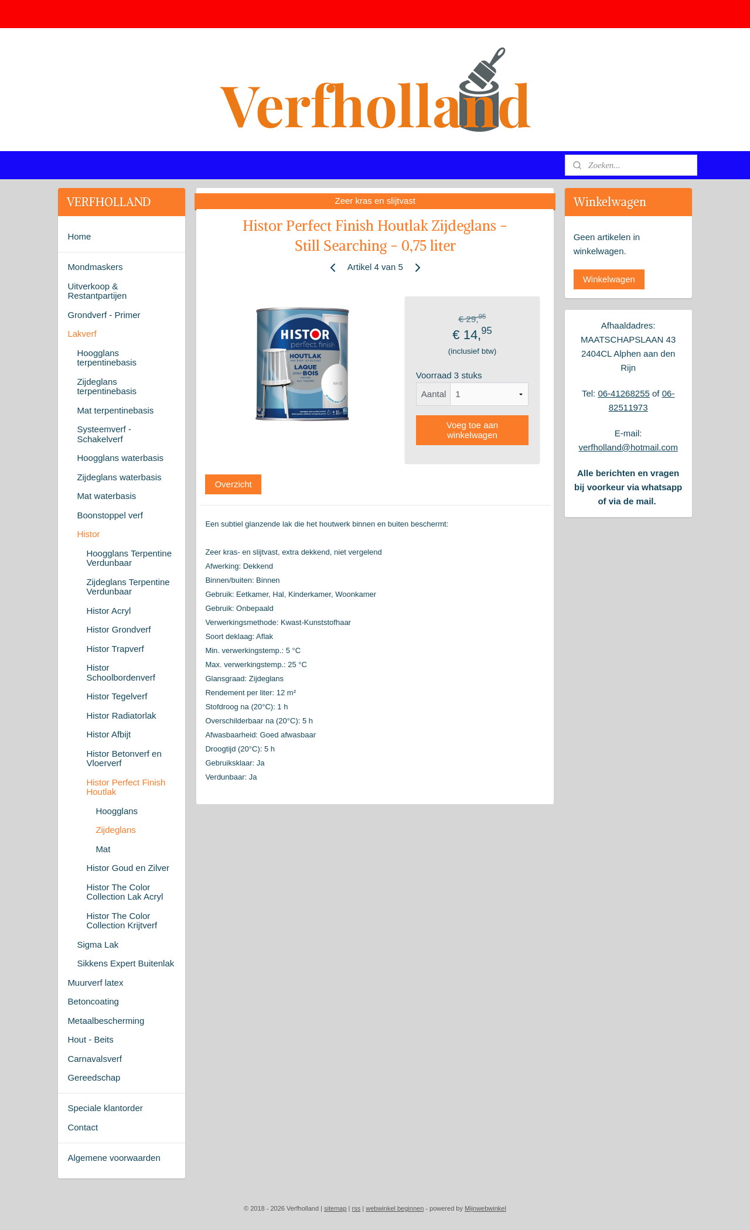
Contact (82, 1127)
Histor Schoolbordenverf (120, 672)
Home (79, 236)
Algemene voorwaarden (113, 1158)
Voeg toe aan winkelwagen (471, 430)
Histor (88, 534)
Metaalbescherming (105, 1021)
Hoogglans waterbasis (120, 458)
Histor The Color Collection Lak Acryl (124, 892)
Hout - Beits (90, 1039)
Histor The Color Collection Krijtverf (121, 921)
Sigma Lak (97, 944)
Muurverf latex (95, 983)
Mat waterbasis (106, 496)
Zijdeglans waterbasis (119, 477)
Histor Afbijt (108, 734)
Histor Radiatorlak (121, 715)
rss (356, 1208)
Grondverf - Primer (103, 315)
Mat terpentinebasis (115, 410)
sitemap (335, 1208)
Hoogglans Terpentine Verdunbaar (129, 558)
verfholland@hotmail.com (627, 447)
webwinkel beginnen (395, 1208)
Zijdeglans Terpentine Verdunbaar (127, 587)
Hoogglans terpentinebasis (107, 358)
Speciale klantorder (104, 1108)
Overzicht (232, 484)
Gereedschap (93, 1077)
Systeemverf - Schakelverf (104, 434)
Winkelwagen (609, 279)
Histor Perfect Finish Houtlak (125, 787)
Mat (103, 849)
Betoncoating (93, 1001)
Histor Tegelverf (116, 696)
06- (604, 393)
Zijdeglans (115, 830)
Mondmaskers (94, 267)
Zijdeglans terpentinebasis (107, 387)
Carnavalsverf (94, 1059)
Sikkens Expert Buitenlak (125, 963)
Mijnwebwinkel (485, 1208)
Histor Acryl (108, 611)
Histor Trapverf (115, 649)
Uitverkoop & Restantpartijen (97, 291)
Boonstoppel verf (110, 515)
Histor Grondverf (118, 629)
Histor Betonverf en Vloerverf (123, 758)
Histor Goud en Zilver (127, 868)
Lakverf (81, 334)
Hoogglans (117, 811)
